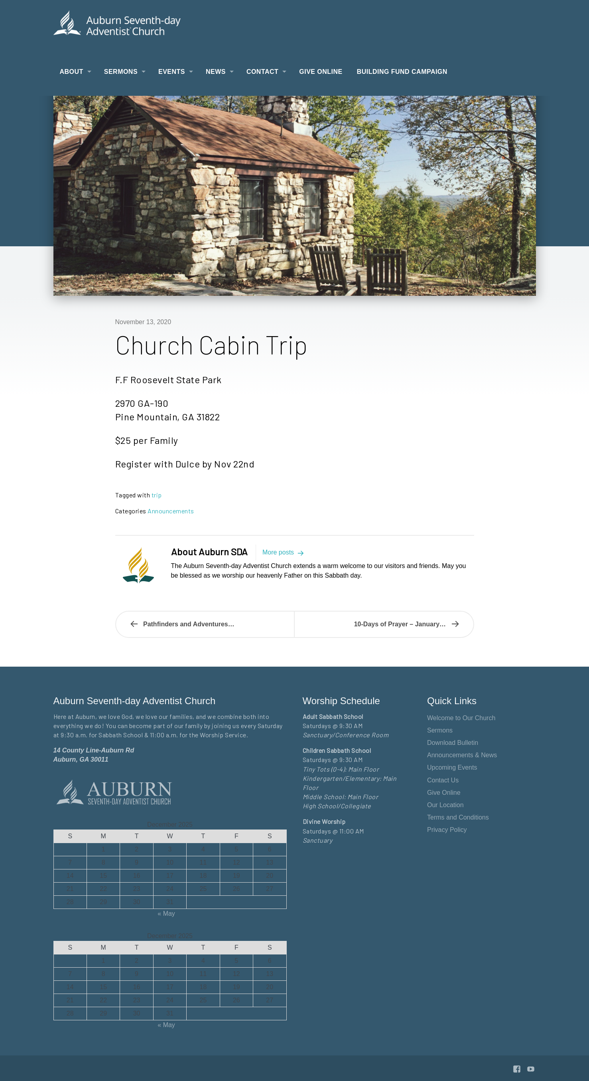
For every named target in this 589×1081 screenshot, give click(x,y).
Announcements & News (462, 755)
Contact (262, 71)
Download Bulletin (452, 742)
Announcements (171, 511)
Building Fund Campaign (402, 71)
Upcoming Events (452, 767)
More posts (284, 552)
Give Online (320, 71)
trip (157, 495)
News (216, 71)
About (71, 71)
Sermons (121, 71)
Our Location (445, 805)
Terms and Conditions (458, 817)
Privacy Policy (447, 829)
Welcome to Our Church (461, 718)
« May (166, 913)
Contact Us (443, 780)
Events (171, 71)
